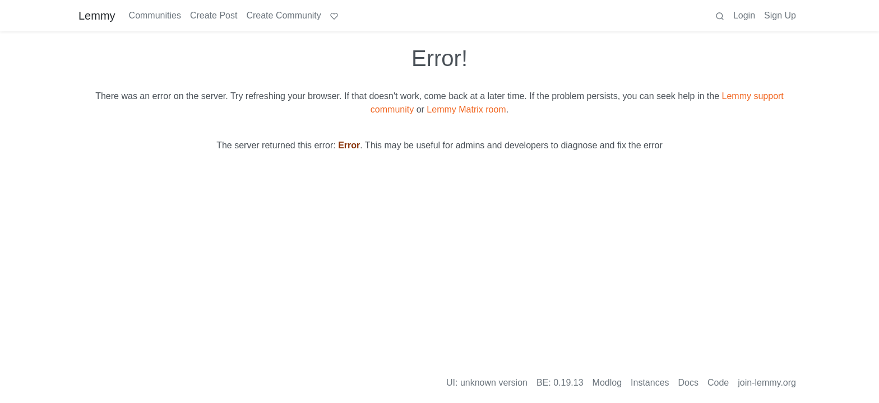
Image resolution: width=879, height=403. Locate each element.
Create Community (283, 15)
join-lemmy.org (767, 382)
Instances (650, 382)
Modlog (607, 382)
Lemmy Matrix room (466, 109)
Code (718, 382)
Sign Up (780, 15)
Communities (155, 15)
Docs (688, 382)
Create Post (213, 15)
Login (744, 15)
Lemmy (96, 16)
